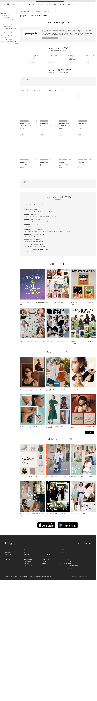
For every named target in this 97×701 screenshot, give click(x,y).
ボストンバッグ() (8, 33)
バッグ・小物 (32, 241)
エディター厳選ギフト (28, 565)
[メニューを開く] (4, 4)
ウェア (26, 241)
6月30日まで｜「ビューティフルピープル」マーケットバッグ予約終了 (50, 1)
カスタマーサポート (65, 559)
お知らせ (62, 552)
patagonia (34, 204)
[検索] (85, 4)
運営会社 (7, 576)
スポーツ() (5, 37)
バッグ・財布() (6, 18)
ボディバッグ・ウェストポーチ (55, 231)
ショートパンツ (38, 216)
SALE (51, 4)
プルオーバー (28, 226)
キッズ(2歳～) (36, 246)
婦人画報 (44, 563)
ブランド (59, 4)
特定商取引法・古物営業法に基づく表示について (40, 576)
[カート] (91, 4)
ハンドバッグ (44, 231)
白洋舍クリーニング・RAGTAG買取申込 (69, 565)
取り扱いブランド (9, 554)
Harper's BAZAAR (46, 554)
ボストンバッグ (66, 231)
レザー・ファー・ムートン (42, 221)
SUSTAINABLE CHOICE (66, 563)
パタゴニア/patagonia (36, 11)
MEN (34, 4)
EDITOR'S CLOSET (28, 559)
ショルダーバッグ (29, 231)
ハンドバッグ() (7, 26)
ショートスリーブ (29, 206)
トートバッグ (37, 231)
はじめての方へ (64, 554)
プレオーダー (8, 559)
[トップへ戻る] (92, 532)
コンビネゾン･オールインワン (50, 216)
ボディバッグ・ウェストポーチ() (10, 29)
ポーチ (35, 236)
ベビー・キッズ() (7, 40)
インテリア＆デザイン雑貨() (9, 42)
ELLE (73, 4)
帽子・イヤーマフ (29, 236)
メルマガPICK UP (27, 561)
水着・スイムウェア (40, 241)
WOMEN (29, 4)
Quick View (32, 121)
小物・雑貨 (42, 246)
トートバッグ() (7, 22)
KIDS (38, 4)
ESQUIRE (44, 561)
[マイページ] (88, 4)
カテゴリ (64, 4)
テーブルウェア (28, 251)
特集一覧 (25, 552)
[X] (82, 543)
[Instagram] (78, 543)
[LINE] (86, 543)
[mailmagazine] (90, 543)
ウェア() (5, 16)
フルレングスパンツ (29, 216)
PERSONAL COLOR (28, 563)
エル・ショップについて (66, 561)
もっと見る (89, 432)
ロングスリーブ (37, 206)
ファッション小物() (7, 35)
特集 (69, 4)
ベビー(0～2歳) (28, 246)
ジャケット (27, 221)
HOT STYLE (26, 554)
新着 (55, 4)
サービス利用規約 (15, 576)
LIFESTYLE (43, 4)
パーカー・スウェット (47, 211)
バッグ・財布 (46, 11)
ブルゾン (33, 221)
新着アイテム (8, 552)
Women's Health (45, 559)
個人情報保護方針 (24, 576)
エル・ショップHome (24, 11)
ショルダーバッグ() (9, 20)
